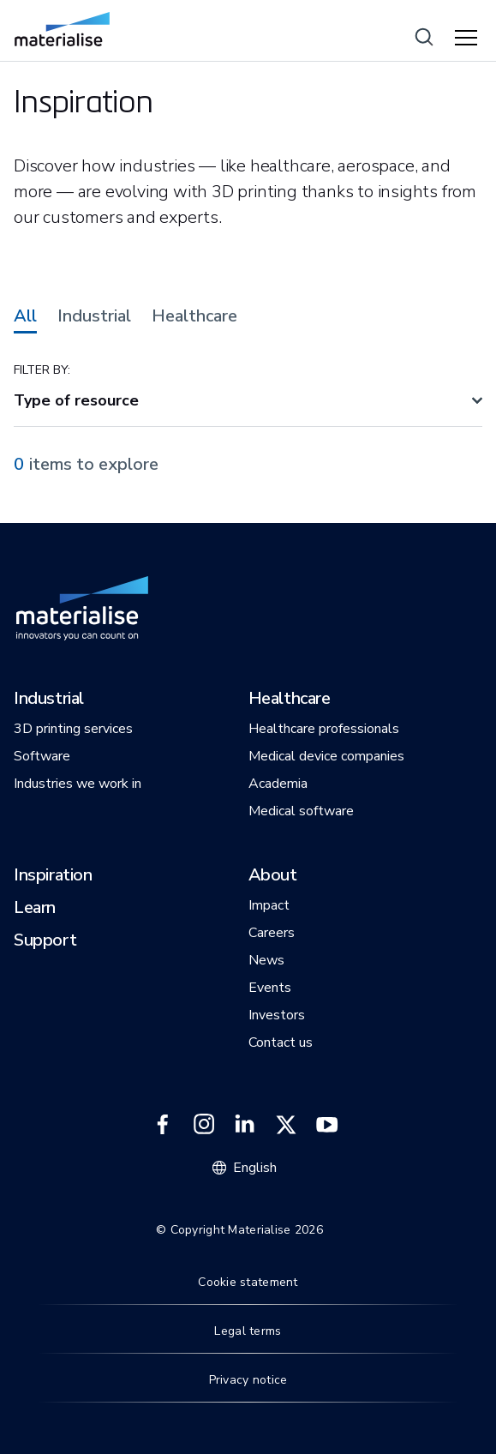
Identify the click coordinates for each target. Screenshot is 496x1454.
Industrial (94, 316)
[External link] (162, 1125)
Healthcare (194, 316)
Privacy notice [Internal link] (248, 1380)
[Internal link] (62, 29)
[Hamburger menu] (468, 38)
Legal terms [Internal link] (247, 1331)
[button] (49, 699)
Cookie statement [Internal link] (247, 1282)
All (25, 316)
